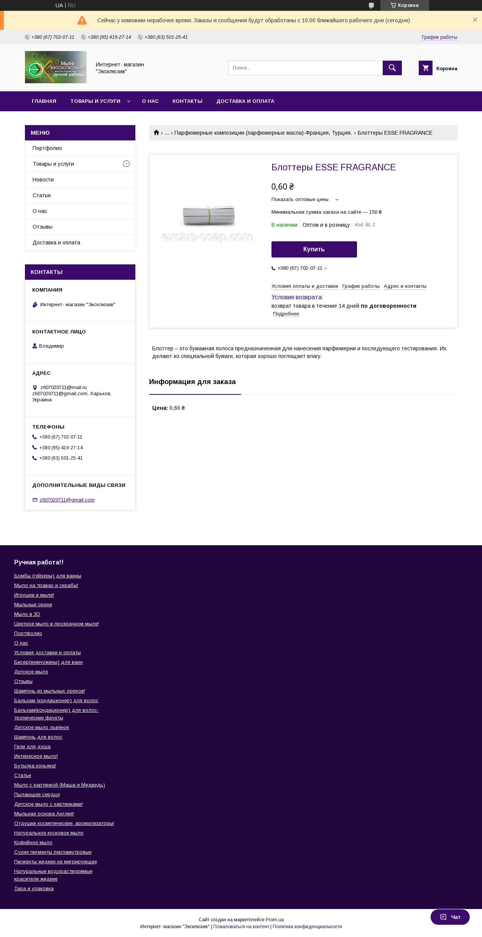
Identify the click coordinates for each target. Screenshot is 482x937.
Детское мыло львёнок (41, 727)
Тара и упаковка (34, 888)
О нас (150, 101)
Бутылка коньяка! (35, 766)
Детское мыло (31, 672)
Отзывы (43, 227)
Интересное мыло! (36, 756)
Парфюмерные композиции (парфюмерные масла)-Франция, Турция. (263, 133)
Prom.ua (275, 919)
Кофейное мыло (33, 842)
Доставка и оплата (245, 101)
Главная (44, 101)
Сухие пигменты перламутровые (53, 852)
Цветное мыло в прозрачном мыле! (56, 624)
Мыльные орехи (33, 604)
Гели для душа (32, 746)
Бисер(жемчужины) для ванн (48, 662)
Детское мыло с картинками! (48, 804)
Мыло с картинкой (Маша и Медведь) (59, 785)
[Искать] (392, 68)
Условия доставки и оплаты (47, 652)
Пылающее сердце (37, 794)
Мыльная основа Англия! (44, 814)
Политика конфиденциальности (307, 926)
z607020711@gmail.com (67, 500)
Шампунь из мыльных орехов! (49, 691)
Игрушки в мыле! (34, 595)
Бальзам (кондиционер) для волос (56, 700)
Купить (314, 249)
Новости (43, 180)
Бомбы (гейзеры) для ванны (47, 576)
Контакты (187, 101)
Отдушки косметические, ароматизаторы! (64, 823)
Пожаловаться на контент (241, 926)
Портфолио (47, 148)
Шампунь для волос (38, 737)
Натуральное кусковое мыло (49, 833)
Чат (450, 917)
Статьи (42, 195)
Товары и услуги (95, 101)
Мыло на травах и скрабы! (46, 585)
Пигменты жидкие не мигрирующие (55, 861)
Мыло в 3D (27, 614)
